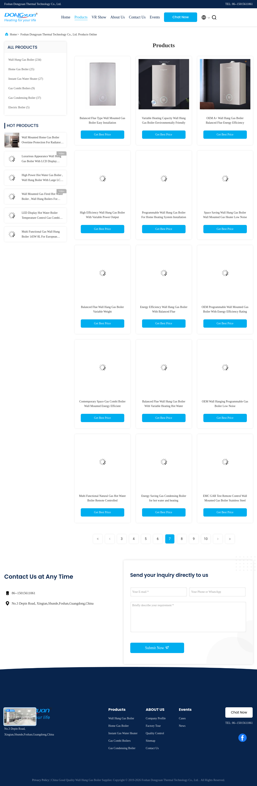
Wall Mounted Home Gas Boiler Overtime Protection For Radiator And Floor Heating (41, 140)
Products (81, 17)
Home (65, 17)
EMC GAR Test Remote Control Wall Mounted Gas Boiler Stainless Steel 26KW (225, 500)
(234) (24, 59)
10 (206, 539)
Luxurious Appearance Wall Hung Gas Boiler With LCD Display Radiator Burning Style (41, 159)
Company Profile (156, 718)
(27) (25, 78)
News (182, 725)
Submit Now (157, 647)
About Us (117, 17)
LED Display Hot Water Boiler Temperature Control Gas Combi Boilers (41, 215)
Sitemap (150, 740)
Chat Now (181, 17)
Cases (182, 718)
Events (155, 17)
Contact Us (137, 17)
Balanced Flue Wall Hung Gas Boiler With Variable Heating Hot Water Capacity (163, 406)
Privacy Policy (40, 780)
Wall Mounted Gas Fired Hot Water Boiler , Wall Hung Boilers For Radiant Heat (42, 197)
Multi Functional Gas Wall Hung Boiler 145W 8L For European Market (41, 234)
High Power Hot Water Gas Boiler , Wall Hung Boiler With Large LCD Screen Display (42, 178)
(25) (21, 69)
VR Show (99, 17)
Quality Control (155, 733)
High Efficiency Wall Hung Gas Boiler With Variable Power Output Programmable (102, 217)
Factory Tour (153, 725)
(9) (21, 88)
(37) (24, 97)
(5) (19, 107)
